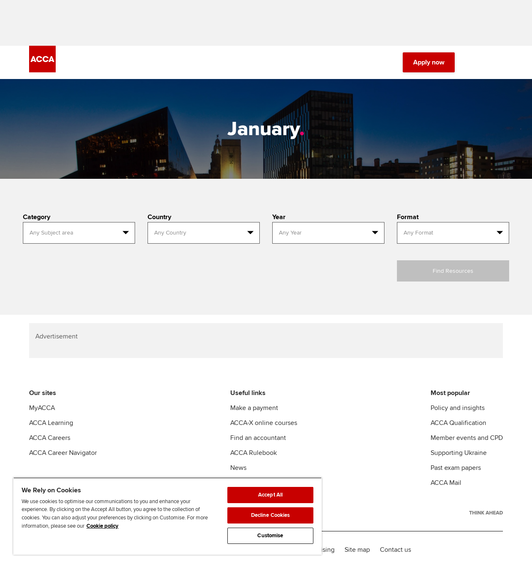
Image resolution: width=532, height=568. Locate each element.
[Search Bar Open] (475, 62)
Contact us (395, 550)
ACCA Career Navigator (63, 453)
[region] (167, 516)
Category (36, 217)
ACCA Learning (51, 423)
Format (408, 217)
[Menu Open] (498, 62)
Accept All (270, 494)
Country (159, 217)
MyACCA (42, 408)
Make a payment (254, 408)
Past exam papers (456, 468)
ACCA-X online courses (263, 423)
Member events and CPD (467, 438)
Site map (357, 550)
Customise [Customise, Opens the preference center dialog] (270, 535)
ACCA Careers (49, 438)
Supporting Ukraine (459, 453)
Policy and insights (458, 408)
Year (279, 217)
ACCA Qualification (458, 423)
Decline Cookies (270, 515)
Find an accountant (258, 438)
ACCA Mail (446, 483)
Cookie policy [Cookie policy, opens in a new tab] (102, 526)
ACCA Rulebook (253, 453)
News (238, 468)
